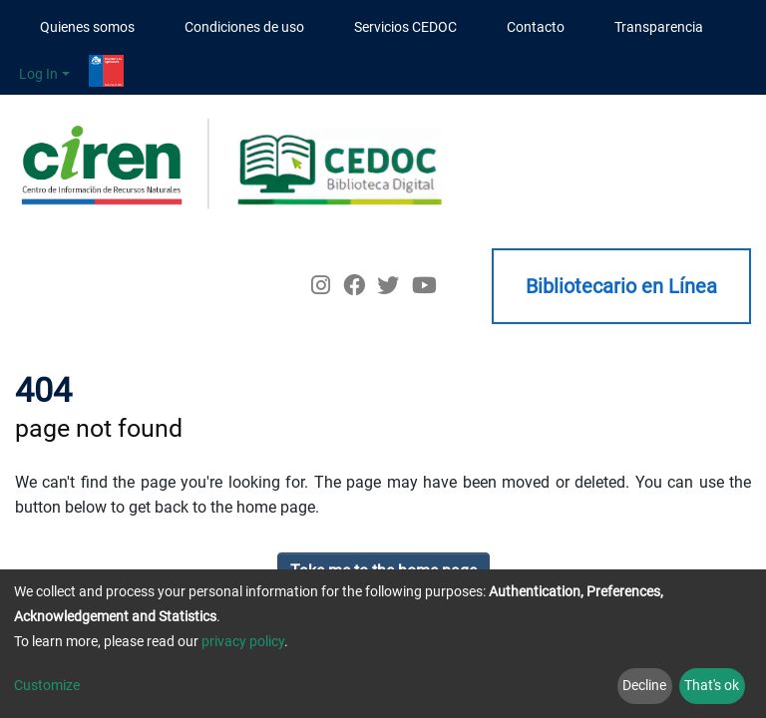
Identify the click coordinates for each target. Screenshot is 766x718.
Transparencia (658, 27)
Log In (38, 74)
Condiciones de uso (244, 27)
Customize (47, 685)
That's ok (711, 685)
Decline (644, 685)
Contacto (536, 27)
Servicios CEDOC (405, 27)
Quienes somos (87, 27)
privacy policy (242, 641)
